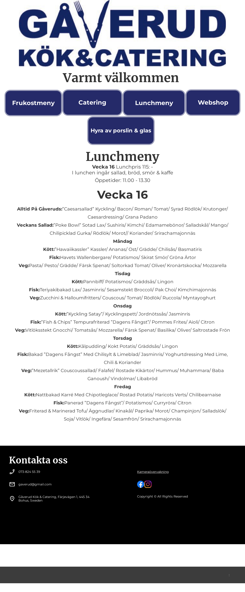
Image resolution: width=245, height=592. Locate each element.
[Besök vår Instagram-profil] (147, 484)
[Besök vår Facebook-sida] (140, 484)
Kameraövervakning (153, 472)
